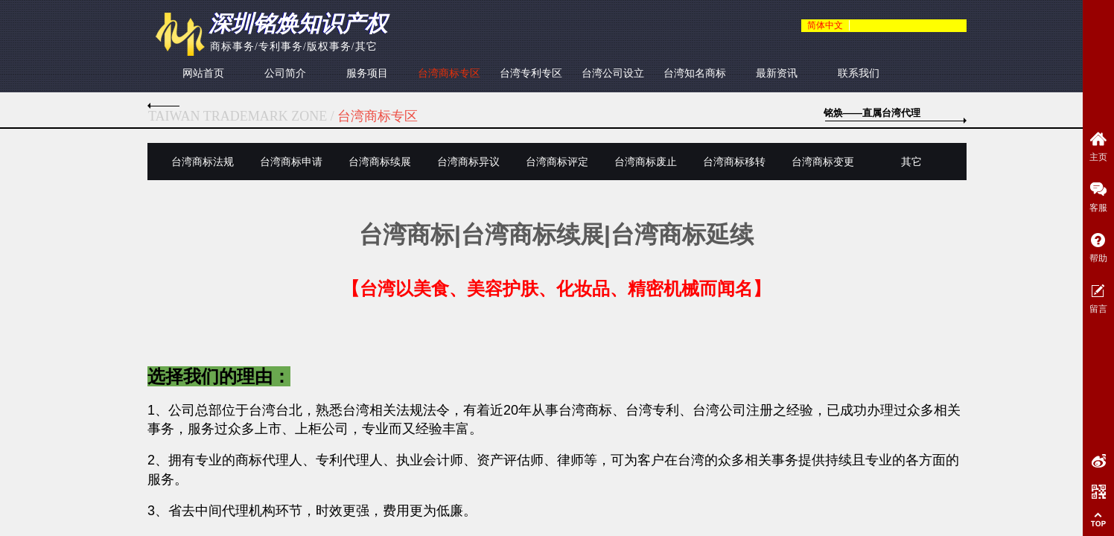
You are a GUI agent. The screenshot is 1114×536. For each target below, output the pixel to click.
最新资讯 (777, 73)
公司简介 (285, 73)
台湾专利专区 (531, 73)
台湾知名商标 (694, 73)
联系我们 (858, 73)
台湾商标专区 (449, 73)
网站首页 (203, 73)
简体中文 (825, 25)
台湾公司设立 (613, 73)
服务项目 (367, 73)
